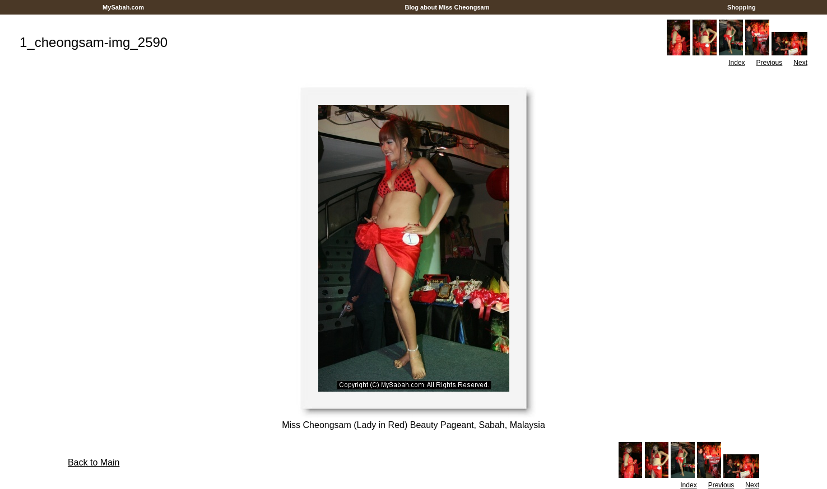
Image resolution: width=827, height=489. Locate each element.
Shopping (741, 7)
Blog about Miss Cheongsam (447, 7)
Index (736, 63)
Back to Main (93, 462)
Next (800, 63)
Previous (769, 63)
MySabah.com (123, 7)
